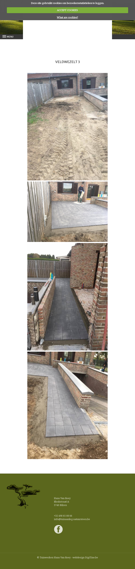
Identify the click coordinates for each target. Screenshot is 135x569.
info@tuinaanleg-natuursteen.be (72, 519)
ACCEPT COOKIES (67, 10)
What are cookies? (67, 17)
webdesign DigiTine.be (85, 557)
